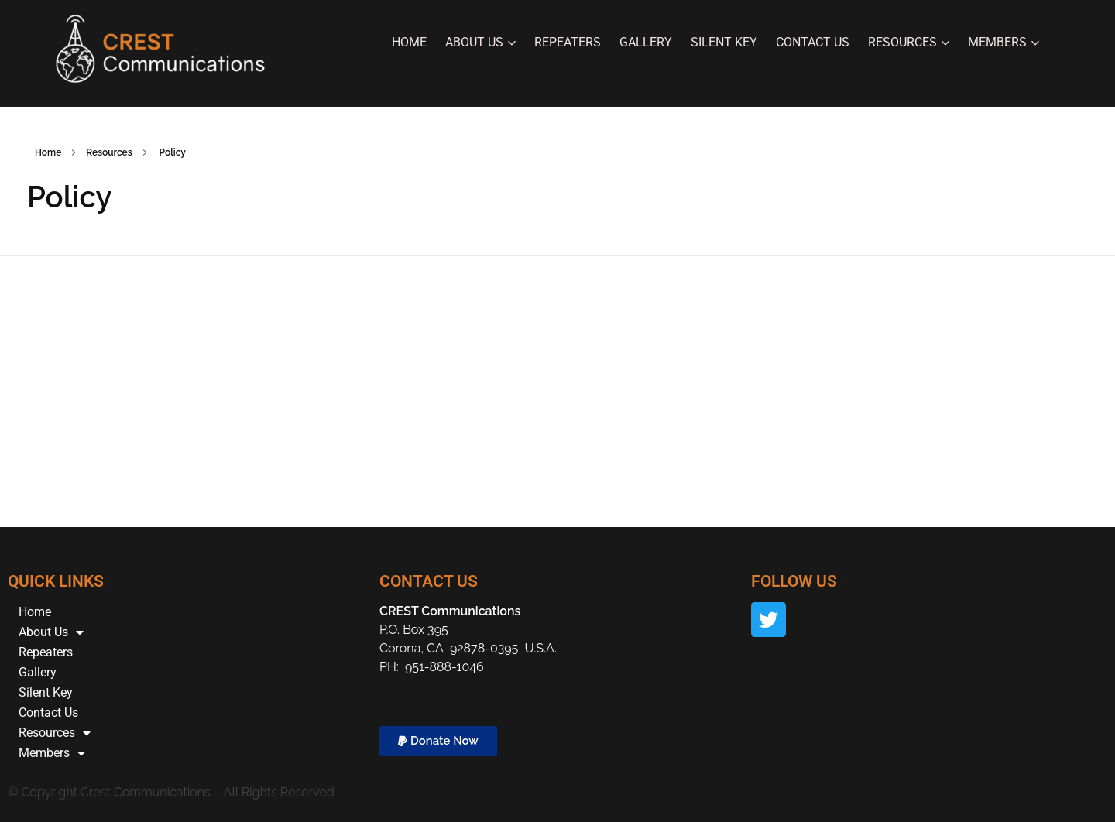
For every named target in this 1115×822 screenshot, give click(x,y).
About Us (51, 632)
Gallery (645, 42)
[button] (438, 741)
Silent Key (724, 42)
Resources (55, 733)
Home (409, 42)
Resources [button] (908, 42)
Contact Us (812, 42)
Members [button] (1003, 42)
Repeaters (567, 42)
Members (52, 753)
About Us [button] (480, 42)
